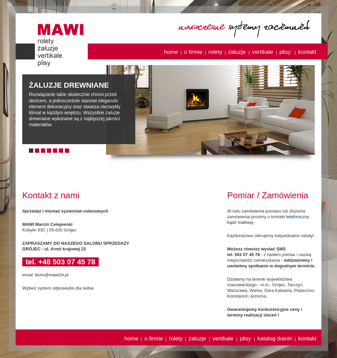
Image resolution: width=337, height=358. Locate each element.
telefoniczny (297, 216)
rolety (215, 52)
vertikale (263, 52)
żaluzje (238, 52)
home (171, 52)
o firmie (193, 52)
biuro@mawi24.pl (51, 274)
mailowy (245, 222)
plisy (286, 52)
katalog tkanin (274, 338)
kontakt (307, 52)
